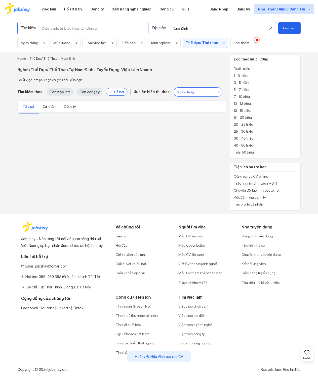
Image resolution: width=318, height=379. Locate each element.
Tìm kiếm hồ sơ (253, 245)
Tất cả (29, 106)
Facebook (29, 308)
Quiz (186, 9)
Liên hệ (121, 236)
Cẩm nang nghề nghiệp (132, 9)
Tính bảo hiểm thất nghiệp (135, 343)
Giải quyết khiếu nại (131, 263)
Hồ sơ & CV (73, 9)
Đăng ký (243, 9)
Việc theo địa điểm (192, 315)
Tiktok (78, 308)
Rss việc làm (271, 369)
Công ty (97, 9)
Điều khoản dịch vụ (130, 272)
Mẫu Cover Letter (191, 245)
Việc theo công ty (191, 333)
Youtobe (47, 308)
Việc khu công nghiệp (194, 343)
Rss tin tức (292, 369)
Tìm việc (289, 28)
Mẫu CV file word (191, 254)
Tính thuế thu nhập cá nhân (137, 315)
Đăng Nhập (218, 9)
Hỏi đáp (121, 245)
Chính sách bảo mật (131, 254)
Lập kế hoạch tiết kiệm (132, 333)
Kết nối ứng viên (253, 263)
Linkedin (64, 308)
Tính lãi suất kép (128, 324)
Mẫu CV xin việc (190, 236)
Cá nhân (49, 106)
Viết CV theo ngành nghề (197, 263)
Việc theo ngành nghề (195, 324)
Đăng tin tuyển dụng (257, 236)
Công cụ (166, 9)
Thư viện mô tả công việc (260, 282)
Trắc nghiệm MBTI (192, 282)
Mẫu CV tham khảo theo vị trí (200, 272)
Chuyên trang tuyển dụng (261, 254)
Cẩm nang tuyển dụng (258, 272)
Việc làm (48, 9)
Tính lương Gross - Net (133, 306)
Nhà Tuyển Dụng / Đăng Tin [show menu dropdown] (282, 9)
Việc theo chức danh (193, 306)
